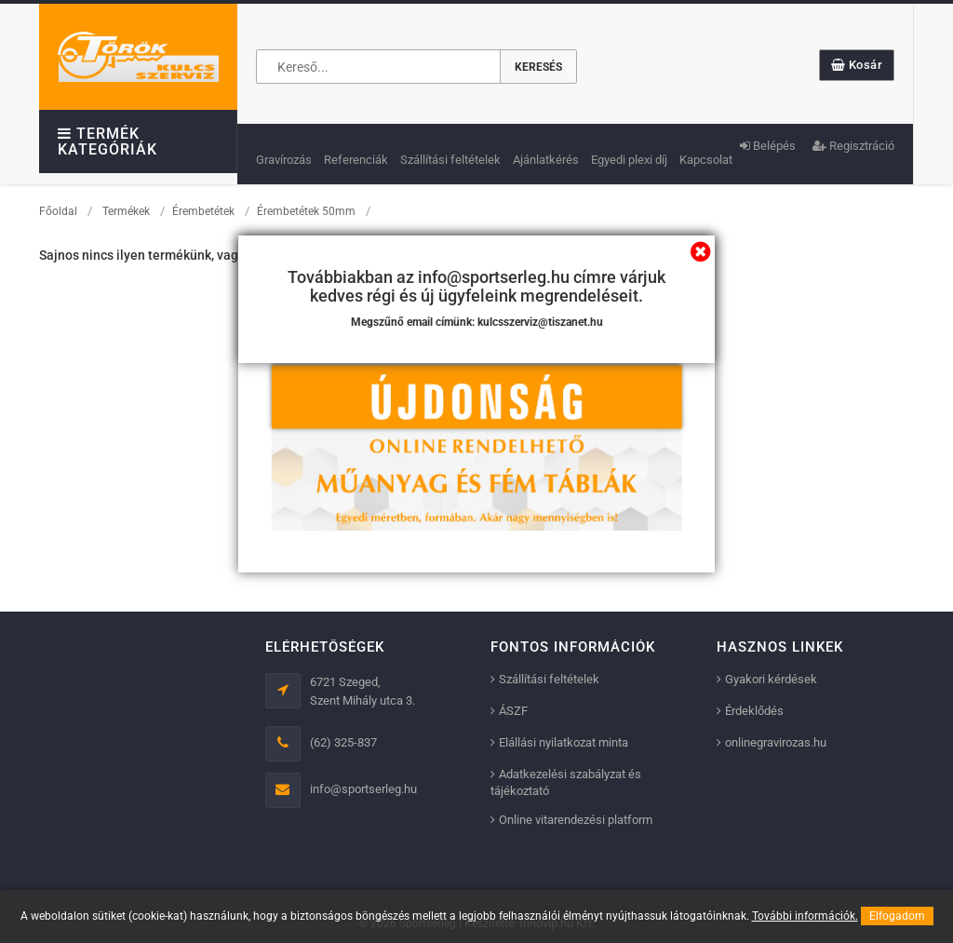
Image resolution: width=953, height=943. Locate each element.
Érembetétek (203, 211)
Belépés (768, 146)
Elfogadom (897, 916)
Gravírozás (284, 160)
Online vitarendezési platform (575, 820)
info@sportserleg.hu (363, 789)
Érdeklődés (754, 711)
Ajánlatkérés (546, 160)
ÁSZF (513, 711)
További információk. (805, 916)
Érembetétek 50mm (306, 211)
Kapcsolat (705, 160)
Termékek (126, 211)
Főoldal (58, 211)
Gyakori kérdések (771, 679)
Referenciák (356, 160)
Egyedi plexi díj (629, 160)
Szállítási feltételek (450, 160)
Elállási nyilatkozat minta (563, 742)
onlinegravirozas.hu (775, 742)
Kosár (857, 65)
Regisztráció (853, 146)
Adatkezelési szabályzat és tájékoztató (565, 782)
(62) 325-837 (343, 742)
